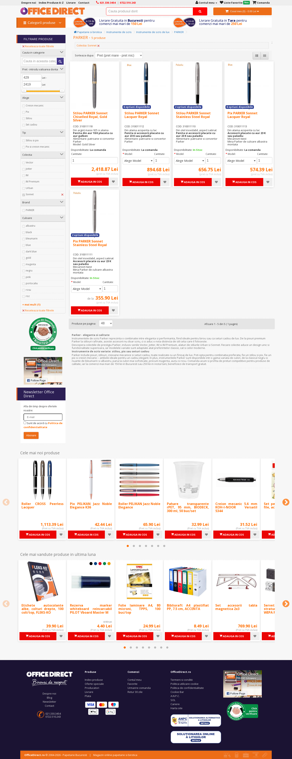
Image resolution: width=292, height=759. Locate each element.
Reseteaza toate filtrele (38, 46)
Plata (88, 696)
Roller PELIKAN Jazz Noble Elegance (139, 506)
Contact (49, 706)
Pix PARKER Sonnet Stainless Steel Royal (90, 243)
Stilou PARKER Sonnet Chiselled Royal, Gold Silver (90, 116)
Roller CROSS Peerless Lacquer (42, 506)
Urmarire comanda (139, 688)
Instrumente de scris (119, 32)
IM (27, 175)
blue (28, 245)
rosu (28, 290)
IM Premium (32, 181)
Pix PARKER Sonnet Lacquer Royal (243, 115)
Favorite (132, 684)
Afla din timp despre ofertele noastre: (40, 408)
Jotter (29, 168)
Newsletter (49, 701)
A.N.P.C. (175, 696)
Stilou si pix (32, 140)
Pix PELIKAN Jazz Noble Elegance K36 (91, 506)
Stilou (29, 118)
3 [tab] (140, 546)
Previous (6, 502)
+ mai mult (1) (31, 304)
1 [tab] (128, 546)
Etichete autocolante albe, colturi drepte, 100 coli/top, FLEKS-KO (42, 609)
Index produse (94, 680)
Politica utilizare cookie (185, 684)
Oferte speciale (94, 684)
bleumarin (32, 238)
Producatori (92, 688)
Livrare (89, 692)
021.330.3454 (53, 713)
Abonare (31, 435)
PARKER (30, 210)
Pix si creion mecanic (37, 146)
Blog (49, 697)
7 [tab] (164, 546)
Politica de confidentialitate (187, 688)
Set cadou (31, 124)
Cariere (175, 704)
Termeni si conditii (182, 680)
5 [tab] (152, 546)
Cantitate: (76, 154)
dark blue (31, 251)
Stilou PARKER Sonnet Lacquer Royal (142, 115)
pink (28, 277)
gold (28, 257)
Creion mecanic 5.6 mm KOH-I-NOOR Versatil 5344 (236, 507)
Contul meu (135, 680)
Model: (129, 154)
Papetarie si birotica (88, 32)
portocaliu (32, 283)
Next (286, 502)
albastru (30, 225)
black (29, 232)
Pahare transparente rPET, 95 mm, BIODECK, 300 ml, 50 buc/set (188, 507)
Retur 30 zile (135, 692)
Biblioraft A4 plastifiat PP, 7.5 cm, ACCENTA (188, 607)
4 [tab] (146, 546)
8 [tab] (167, 647)
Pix (27, 112)
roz (28, 296)
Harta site (176, 708)
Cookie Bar (177, 692)
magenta (31, 264)
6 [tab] (158, 546)
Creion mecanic (35, 105)
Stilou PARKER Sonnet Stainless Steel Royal (193, 115)
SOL (173, 700)
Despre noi (49, 693)
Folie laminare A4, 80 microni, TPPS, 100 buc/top (139, 609)
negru (29, 270)
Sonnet (30, 194)
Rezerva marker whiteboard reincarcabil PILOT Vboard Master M (91, 609)
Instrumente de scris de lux (153, 32)
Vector (29, 162)
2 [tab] (134, 546)
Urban (29, 188)
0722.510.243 (53, 716)
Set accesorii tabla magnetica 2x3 (236, 607)
